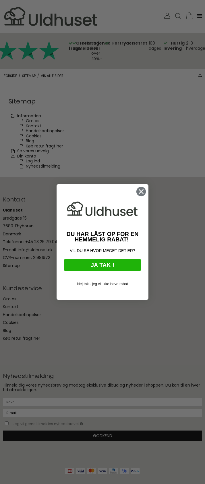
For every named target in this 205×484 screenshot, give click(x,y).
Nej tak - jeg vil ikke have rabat (102, 284)
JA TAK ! (102, 265)
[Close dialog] (141, 192)
